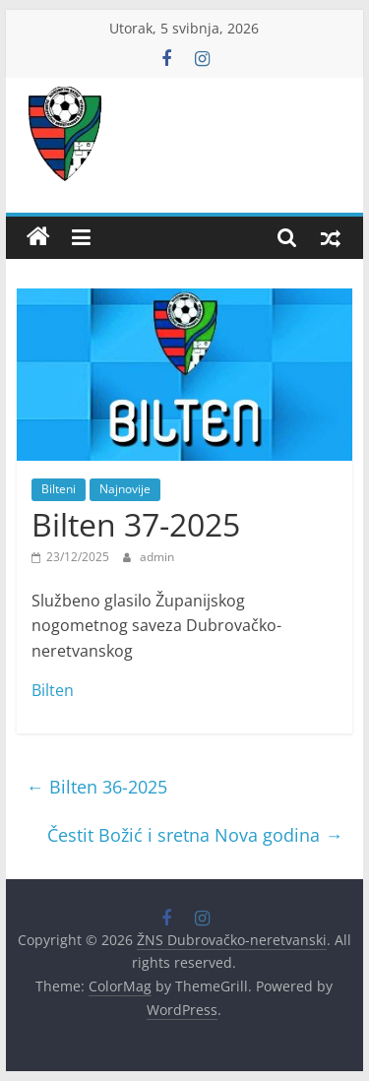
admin (157, 556)
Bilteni (58, 488)
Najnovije (125, 488)
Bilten (52, 690)
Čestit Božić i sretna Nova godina (194, 835)
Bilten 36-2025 (97, 786)
